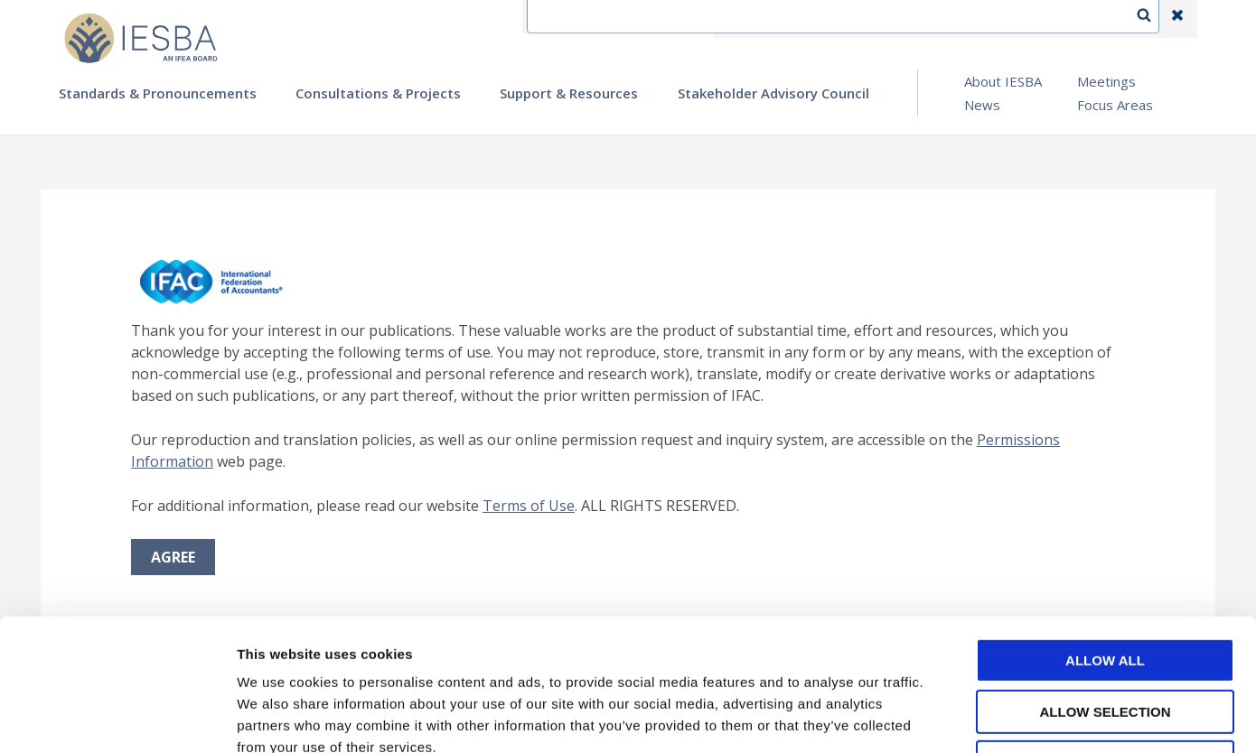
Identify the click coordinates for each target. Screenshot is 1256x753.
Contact (809, 19)
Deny (1105, 638)
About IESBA (1003, 81)
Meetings (1106, 81)
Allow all (1105, 536)
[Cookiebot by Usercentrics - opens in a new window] (117, 717)
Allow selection (1105, 588)
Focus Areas (1115, 105)
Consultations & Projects (378, 93)
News (982, 105)
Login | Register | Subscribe (1033, 19)
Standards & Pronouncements (158, 93)
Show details (948, 717)
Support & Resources (569, 93)
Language (894, 19)
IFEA (742, 19)
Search (1153, 19)
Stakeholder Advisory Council (773, 93)
